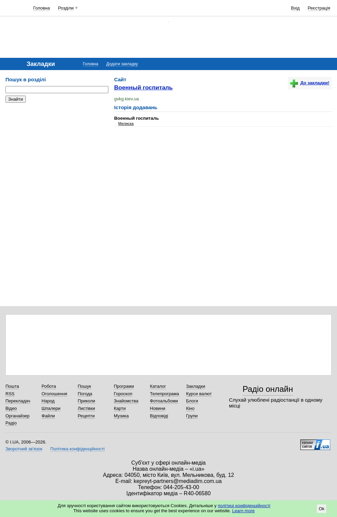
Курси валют (199, 393)
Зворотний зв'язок (23, 448)
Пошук (84, 386)
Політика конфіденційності (77, 448)
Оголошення (54, 393)
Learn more (243, 510)
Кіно (190, 408)
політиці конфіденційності (244, 505)
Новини (157, 408)
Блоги (192, 400)
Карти (120, 408)
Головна (41, 8)
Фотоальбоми (164, 400)
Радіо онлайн (268, 389)
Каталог (158, 386)
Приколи (86, 400)
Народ (47, 400)
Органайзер (17, 415)
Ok (321, 508)
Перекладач (17, 400)
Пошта (12, 386)
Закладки (195, 386)
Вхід (295, 8)
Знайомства (126, 400)
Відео (11, 408)
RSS (10, 393)
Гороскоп (123, 393)
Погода (85, 393)
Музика (121, 415)
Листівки (86, 408)
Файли (48, 415)
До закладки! (309, 82)
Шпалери (50, 408)
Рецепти (86, 415)
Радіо (11, 423)
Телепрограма (164, 393)
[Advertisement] (56, 149)
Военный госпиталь (143, 87)
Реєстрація (319, 8)
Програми (124, 386)
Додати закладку (122, 64)
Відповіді (159, 415)
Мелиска (126, 123)
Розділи (66, 8)
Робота (48, 386)
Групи (192, 415)
